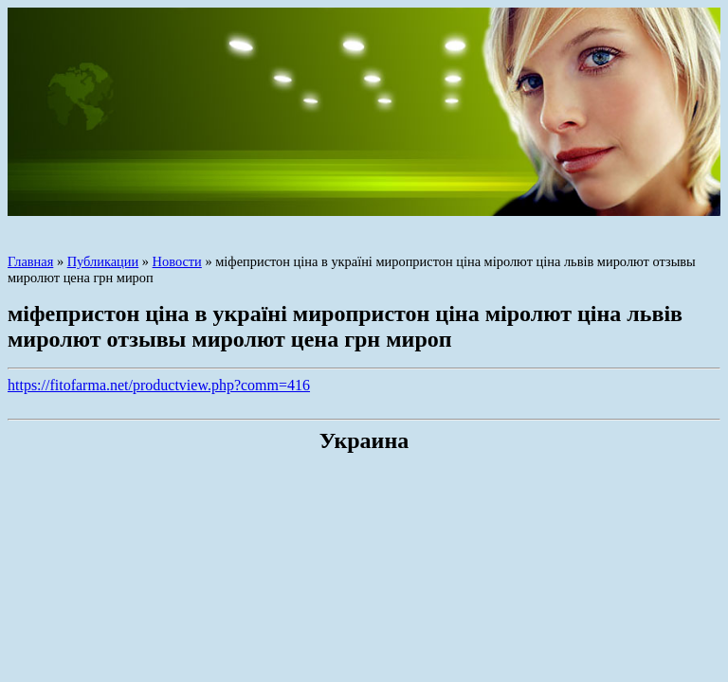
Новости (177, 261)
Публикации (103, 261)
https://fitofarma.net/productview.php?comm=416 (159, 385)
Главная (30, 261)
